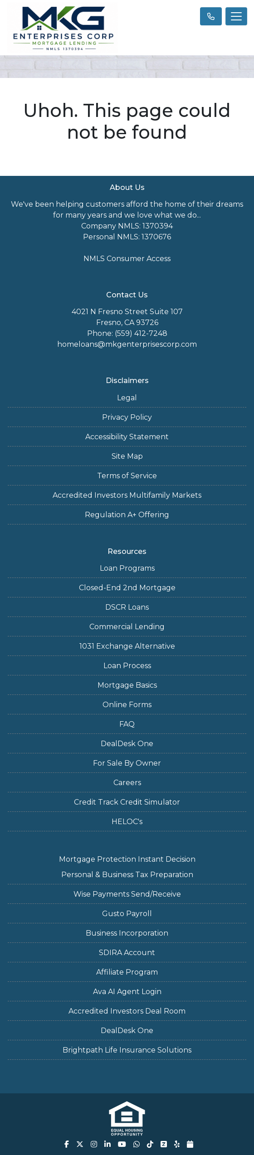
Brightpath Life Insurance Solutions (127, 1050)
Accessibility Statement (127, 436)
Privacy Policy (127, 417)
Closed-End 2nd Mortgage (127, 587)
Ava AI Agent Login (127, 991)
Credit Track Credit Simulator (127, 802)
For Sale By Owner (127, 763)
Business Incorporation (127, 933)
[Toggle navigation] (236, 16)
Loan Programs (127, 568)
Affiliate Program (127, 972)
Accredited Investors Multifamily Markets (127, 495)
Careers (127, 782)
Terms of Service (127, 475)
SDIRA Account (127, 952)
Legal (127, 397)
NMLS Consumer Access (127, 258)
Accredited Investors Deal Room (127, 1011)
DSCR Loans (127, 607)
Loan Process (127, 665)
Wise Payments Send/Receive (127, 894)
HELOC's (127, 821)
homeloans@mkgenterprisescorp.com (127, 344)
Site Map (127, 456)
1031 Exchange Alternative (127, 646)
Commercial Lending (127, 626)
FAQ (127, 724)
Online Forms (127, 704)
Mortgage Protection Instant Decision (127, 859)
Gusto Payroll (127, 913)
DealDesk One (127, 743)
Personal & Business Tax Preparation (127, 874)
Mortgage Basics (127, 685)
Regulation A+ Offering (127, 514)
